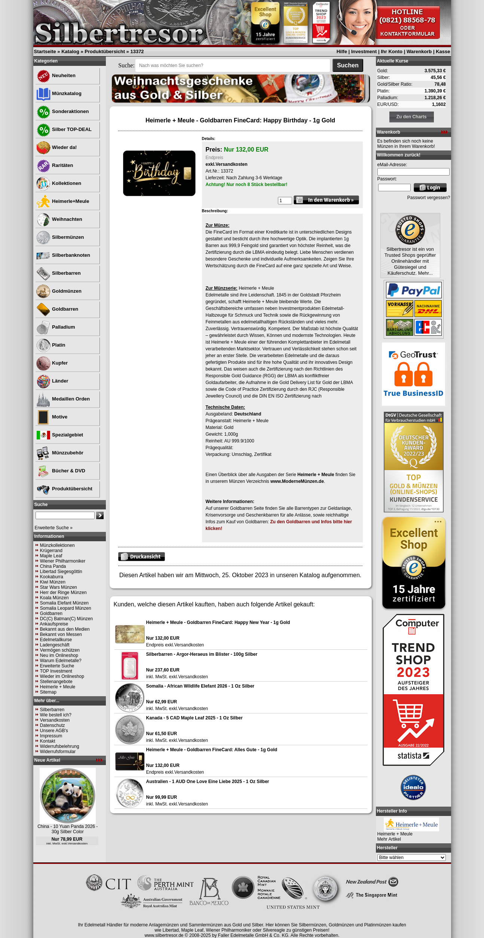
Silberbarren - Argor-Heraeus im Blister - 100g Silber (202, 654)
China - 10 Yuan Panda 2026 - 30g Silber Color (67, 829)
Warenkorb (419, 51)
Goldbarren (57, 309)
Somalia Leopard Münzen (65, 608)
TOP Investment (56, 671)
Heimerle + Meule (57, 686)
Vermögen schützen (60, 650)
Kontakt (47, 741)
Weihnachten (59, 219)
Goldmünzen (59, 291)
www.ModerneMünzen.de (297, 481)
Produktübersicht (105, 51)
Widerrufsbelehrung (59, 746)
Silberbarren (58, 273)
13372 (137, 51)
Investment (364, 51)
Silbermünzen (60, 237)
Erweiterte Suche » (54, 527)
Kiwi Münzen (52, 582)
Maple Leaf (51, 555)
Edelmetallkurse (56, 639)
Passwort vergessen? (428, 197)
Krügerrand (51, 550)
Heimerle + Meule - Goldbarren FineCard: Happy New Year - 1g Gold (218, 622)
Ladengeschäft (55, 645)
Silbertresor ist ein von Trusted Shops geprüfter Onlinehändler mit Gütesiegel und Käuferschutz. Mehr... (410, 261)
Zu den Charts (411, 116)
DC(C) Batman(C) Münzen (66, 618)
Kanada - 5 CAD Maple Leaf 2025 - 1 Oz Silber (194, 718)
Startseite (45, 51)
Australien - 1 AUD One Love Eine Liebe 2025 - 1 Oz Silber (207, 781)
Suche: (126, 65)
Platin (50, 345)
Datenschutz (52, 725)
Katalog (70, 51)
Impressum (51, 735)
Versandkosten (55, 720)
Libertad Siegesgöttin (61, 571)
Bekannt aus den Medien (65, 629)
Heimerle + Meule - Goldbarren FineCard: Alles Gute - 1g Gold (212, 749)
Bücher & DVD (60, 470)
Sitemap (48, 692)
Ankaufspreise (54, 624)
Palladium (55, 327)
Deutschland (247, 414)
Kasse (443, 51)
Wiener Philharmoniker (62, 561)
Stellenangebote (56, 681)
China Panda (53, 566)
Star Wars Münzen (58, 587)
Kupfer (52, 363)
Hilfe (342, 51)
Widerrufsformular (58, 751)
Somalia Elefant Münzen (64, 603)
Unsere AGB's (54, 730)
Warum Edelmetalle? (61, 660)
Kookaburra (51, 576)
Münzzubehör (59, 453)
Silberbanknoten (63, 255)
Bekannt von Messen (61, 634)
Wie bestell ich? (55, 715)
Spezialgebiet (59, 435)
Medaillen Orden (63, 399)
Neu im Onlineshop (59, 655)
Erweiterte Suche (57, 666)
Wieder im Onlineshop (62, 676)
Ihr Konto (391, 51)
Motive (52, 417)
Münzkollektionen (57, 545)
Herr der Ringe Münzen (63, 592)
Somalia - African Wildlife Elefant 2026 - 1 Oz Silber (200, 686)
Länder (52, 381)
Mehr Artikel (389, 839)
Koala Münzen (54, 597)
